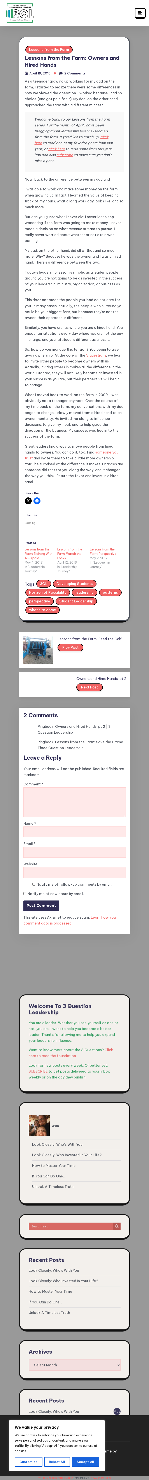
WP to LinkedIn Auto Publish (55, 1477)
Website (30, 864)
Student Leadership (76, 601)
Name (29, 823)
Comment (33, 784)
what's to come (42, 610)
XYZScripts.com (101, 1477)
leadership (84, 592)
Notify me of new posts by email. (56, 894)
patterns (110, 592)
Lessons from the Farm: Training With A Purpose (39, 553)
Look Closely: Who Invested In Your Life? (67, 1413)
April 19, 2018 (40, 73)
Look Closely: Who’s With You (57, 1403)
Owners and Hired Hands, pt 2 (101, 678)
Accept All (85, 1462)
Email (29, 844)
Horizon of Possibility (47, 592)
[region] (57, 1445)
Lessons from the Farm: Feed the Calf (90, 639)
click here (56, 149)
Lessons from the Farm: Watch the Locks (69, 553)
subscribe (65, 155)
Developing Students (75, 583)
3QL (43, 583)
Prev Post (70, 648)
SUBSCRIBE (38, 1329)
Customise (28, 1462)
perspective (39, 601)
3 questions (96, 355)
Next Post (90, 688)
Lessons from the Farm (49, 49)
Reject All (57, 1462)
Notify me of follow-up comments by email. (74, 884)
